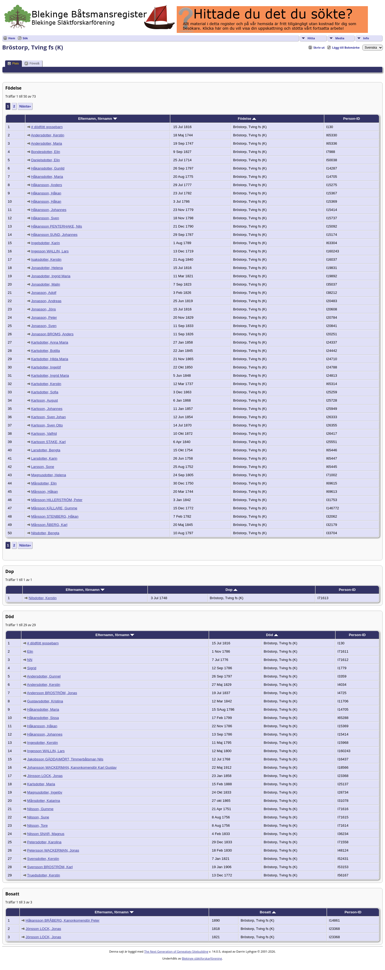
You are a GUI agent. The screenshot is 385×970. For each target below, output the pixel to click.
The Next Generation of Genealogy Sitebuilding (176, 951)
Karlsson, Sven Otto (47, 425)
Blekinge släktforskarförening (202, 958)
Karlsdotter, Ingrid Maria (50, 376)
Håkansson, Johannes (48, 210)
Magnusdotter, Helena (48, 475)
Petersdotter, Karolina (44, 842)
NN (29, 660)
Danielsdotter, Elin (45, 160)
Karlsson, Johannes (46, 409)
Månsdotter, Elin (44, 483)
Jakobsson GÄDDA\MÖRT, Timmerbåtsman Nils (65, 759)
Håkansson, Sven (45, 218)
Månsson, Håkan (44, 492)
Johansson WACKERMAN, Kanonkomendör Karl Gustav (72, 767)
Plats (13, 63)
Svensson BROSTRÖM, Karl (50, 867)
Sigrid (31, 668)
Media (339, 38)
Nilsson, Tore (37, 825)
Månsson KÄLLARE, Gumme (54, 508)
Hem (11, 38)
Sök (25, 38)
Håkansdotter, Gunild (47, 168)
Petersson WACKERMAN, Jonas (53, 850)
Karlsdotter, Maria (41, 784)
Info (366, 38)
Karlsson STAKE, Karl (48, 442)
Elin (30, 651)
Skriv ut (319, 47)
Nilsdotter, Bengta (45, 533)
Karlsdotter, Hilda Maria (49, 359)
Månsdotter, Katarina (43, 801)
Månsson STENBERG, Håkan (54, 516)
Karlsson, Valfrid (44, 434)
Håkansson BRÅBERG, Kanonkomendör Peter (62, 920)
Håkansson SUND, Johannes (54, 235)
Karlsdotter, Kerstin (46, 384)
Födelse (247, 119)
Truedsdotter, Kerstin (43, 875)
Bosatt (268, 912)
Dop (232, 590)
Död (272, 635)
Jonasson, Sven (43, 326)
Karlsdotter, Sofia (44, 392)
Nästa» (25, 106)
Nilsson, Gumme (40, 809)
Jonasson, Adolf (43, 293)
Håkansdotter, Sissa (43, 718)
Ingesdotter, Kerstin (42, 743)
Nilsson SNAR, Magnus (45, 834)
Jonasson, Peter (44, 317)
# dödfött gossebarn (47, 127)
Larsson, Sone (42, 467)
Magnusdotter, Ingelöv (44, 792)
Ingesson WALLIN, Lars (49, 251)
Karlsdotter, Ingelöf (46, 367)
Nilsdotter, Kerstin (42, 598)
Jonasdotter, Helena (47, 268)
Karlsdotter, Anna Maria (49, 342)
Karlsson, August (44, 400)
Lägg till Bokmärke (346, 47)
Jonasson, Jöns (43, 309)
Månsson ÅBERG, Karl (49, 525)
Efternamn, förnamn (97, 119)
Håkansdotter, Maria (47, 177)
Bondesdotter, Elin (45, 152)
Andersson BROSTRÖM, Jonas (52, 693)
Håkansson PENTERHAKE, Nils (56, 226)
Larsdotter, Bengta (45, 450)
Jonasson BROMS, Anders (52, 334)
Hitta (311, 38)
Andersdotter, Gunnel (44, 676)
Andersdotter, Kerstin (47, 135)
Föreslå (32, 63)
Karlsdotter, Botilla (45, 351)
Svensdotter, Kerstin (43, 859)
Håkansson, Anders (46, 185)
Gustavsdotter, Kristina (45, 701)
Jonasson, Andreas (46, 301)
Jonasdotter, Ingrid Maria (50, 276)
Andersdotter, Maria (46, 143)
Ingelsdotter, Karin (45, 243)
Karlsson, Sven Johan (48, 417)
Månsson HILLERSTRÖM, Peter (56, 500)
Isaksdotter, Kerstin (46, 259)
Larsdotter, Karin (44, 458)
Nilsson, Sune (38, 817)
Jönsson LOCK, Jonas (45, 776)
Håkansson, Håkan (46, 193)
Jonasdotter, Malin (45, 284)
